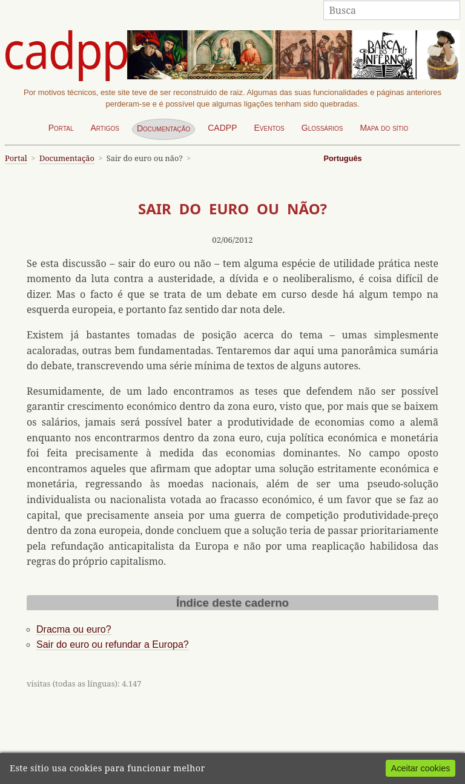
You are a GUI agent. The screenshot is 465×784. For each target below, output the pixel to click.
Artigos (104, 128)
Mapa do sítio (384, 128)
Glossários (322, 128)
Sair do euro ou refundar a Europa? (112, 644)
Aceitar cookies (420, 768)
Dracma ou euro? (73, 629)
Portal (61, 128)
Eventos (269, 128)
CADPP (222, 128)
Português (342, 158)
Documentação (163, 128)
